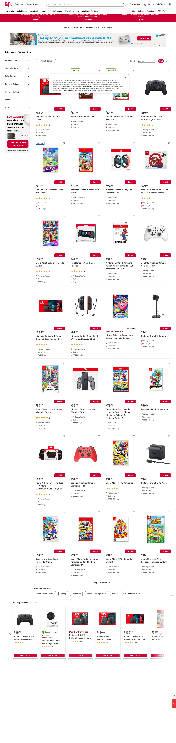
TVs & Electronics (72, 11)
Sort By (133, 61)
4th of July (34, 11)
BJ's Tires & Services (90, 11)
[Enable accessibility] (174, 695)
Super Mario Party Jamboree (119, 483)
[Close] (125, 77)
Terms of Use (67, 90)
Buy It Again (135, 4)
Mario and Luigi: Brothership (154, 409)
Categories (19, 4)
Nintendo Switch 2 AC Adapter (155, 483)
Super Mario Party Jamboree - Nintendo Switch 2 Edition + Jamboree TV (85, 562)
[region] (89, 83)
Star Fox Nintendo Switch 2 (83, 116)
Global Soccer (22, 11)
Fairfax (162, 11)
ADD (59, 109)
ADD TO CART (25, 655)
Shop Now (36, 20)
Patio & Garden (56, 11)
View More (130, 328)
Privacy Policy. (87, 86)
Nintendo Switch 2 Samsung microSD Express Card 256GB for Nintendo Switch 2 (119, 266)
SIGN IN (80, 655)
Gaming (89, 27)
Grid (161, 61)
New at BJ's (9, 11)
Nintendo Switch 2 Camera (153, 336)
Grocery (44, 11)
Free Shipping (46, 61)
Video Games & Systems (103, 27)
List (167, 61)
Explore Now (88, 20)
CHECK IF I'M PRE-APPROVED (18, 144)
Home (66, 27)
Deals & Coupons (34, 4)
